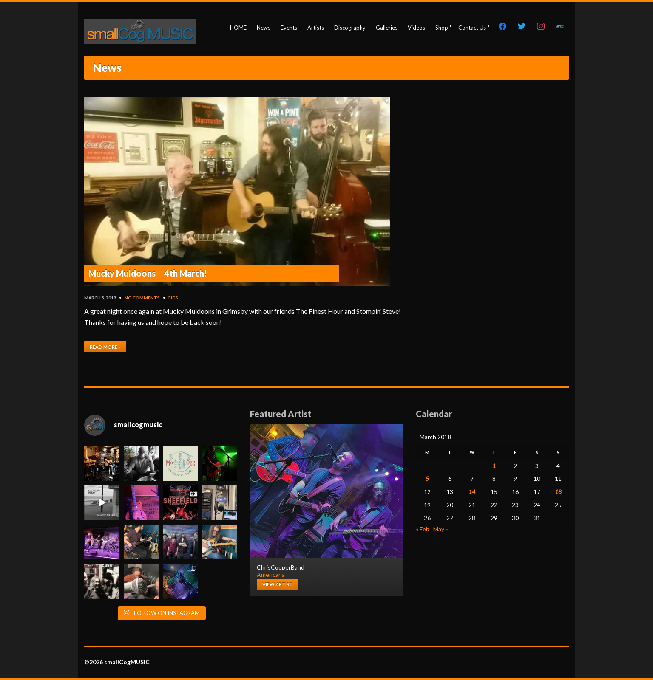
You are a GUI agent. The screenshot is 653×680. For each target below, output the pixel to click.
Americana (271, 574)
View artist (277, 584)
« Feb (422, 529)
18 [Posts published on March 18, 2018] (558, 491)
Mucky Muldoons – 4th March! (147, 273)
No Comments (142, 297)
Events (289, 27)
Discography (350, 27)
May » (440, 529)
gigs (173, 297)
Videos (416, 27)
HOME (238, 27)
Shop (441, 27)
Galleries (386, 27)
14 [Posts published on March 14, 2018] (471, 491)
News (263, 27)
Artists (315, 27)
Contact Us (472, 27)
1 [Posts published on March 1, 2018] (494, 465)
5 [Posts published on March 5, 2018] (427, 478)
